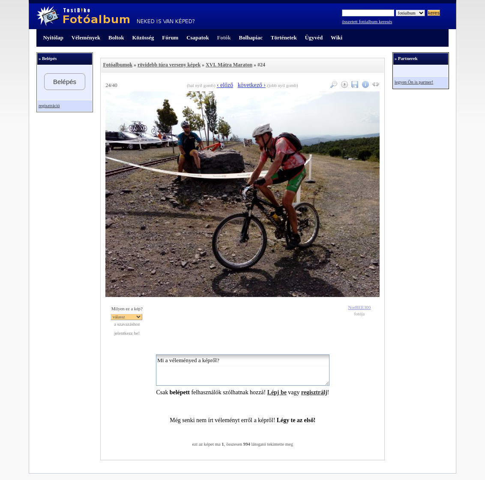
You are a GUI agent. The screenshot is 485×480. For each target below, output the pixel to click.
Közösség (143, 37)
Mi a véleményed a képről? (242, 370)
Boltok (116, 37)
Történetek (284, 37)
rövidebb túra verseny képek (169, 65)
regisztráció (49, 105)
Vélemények (86, 37)
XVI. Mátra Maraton (229, 65)
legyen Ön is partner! (414, 82)
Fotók (224, 37)
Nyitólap (53, 37)
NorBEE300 (359, 307)
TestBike (115, 16)
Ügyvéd (314, 37)
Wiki (336, 37)
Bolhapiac (251, 37)
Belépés (64, 81)
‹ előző (225, 85)
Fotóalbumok (117, 65)
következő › (252, 85)
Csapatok (197, 37)
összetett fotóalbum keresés (367, 21)
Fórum (170, 37)
